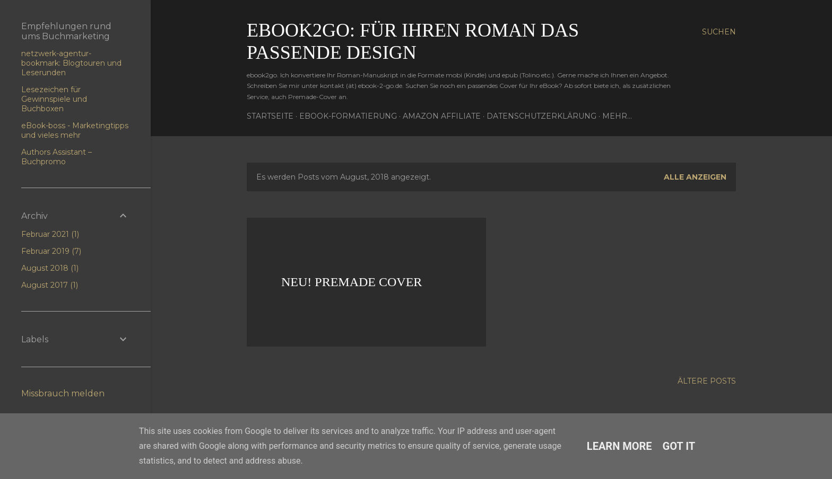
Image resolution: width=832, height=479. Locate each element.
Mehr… (617, 116)
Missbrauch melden (63, 393)
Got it (679, 446)
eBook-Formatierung (348, 116)
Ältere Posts (707, 381)
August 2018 (50, 268)
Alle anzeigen (695, 177)
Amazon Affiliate (442, 116)
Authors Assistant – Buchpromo (56, 156)
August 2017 (49, 285)
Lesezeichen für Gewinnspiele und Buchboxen (54, 99)
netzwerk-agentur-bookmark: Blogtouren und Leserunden (71, 63)
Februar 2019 (51, 251)
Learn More (619, 446)
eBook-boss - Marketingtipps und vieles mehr (74, 130)
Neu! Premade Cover (351, 282)
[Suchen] (719, 32)
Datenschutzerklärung (541, 116)
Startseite (270, 116)
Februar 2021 (50, 234)
